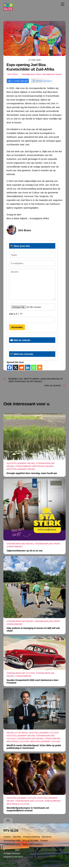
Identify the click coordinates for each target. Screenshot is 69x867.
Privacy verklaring (31, 837)
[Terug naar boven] (8, 820)
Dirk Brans (12, 74)
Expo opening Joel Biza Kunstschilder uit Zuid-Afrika (30, 67)
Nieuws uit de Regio (17, 733)
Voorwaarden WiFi (11, 840)
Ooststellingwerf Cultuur (44, 733)
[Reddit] (21, 367)
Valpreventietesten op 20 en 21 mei (25, 550)
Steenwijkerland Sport (47, 544)
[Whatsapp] (33, 367)
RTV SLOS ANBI (30, 840)
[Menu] (62, 4)
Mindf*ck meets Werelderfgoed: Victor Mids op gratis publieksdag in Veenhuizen (34, 746)
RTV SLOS (10, 850)
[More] (39, 367)
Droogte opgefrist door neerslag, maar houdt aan (32, 473)
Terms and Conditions (33, 844)
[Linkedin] (27, 367)
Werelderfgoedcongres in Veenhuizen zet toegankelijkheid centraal (28, 809)
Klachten (17, 837)
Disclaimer (47, 837)
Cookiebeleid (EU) (11, 844)
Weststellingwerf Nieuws (21, 469)
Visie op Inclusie (52, 385)
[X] (15, 367)
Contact (44, 840)
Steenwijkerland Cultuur (31, 74)
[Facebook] (9, 367)
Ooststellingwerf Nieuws (21, 463)
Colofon (7, 837)
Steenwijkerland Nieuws (52, 74)
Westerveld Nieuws (42, 466)
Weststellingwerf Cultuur (45, 741)
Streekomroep (23, 466)
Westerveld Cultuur (18, 741)
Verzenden (17, 327)
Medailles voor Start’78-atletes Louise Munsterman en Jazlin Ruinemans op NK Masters (35, 380)
